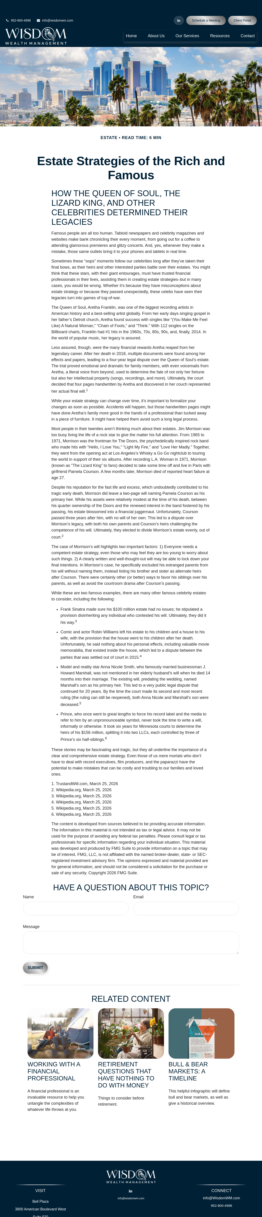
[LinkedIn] (179, 6)
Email (138, 883)
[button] (131, 22)
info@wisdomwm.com (54, 7)
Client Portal (242, 7)
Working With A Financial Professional (54, 1057)
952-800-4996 (18, 7)
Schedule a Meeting (206, 7)
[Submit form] (35, 954)
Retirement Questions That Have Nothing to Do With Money (126, 1061)
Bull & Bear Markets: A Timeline (188, 1057)
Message (31, 913)
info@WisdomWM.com (221, 1184)
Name (28, 883)
